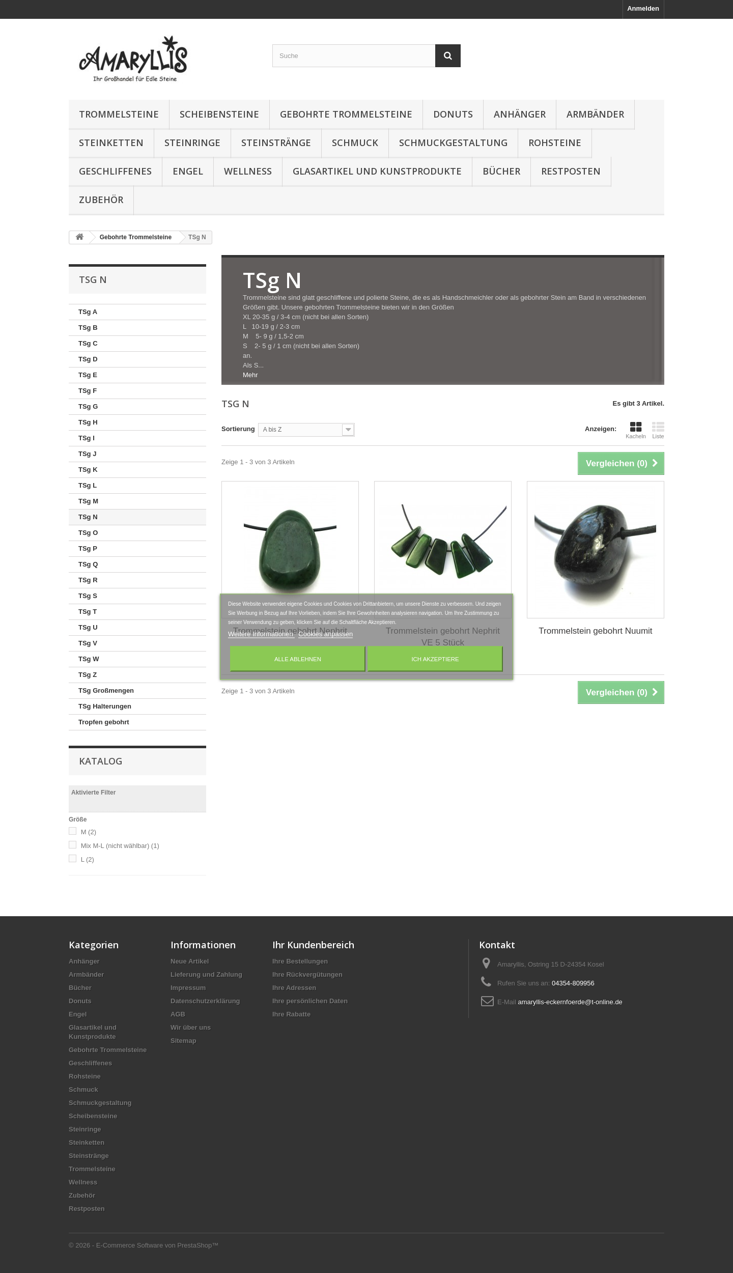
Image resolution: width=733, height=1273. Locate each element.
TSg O (88, 532)
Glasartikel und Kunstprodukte (377, 171)
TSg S (87, 596)
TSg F (87, 390)
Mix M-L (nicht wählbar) (120, 846)
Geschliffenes (115, 171)
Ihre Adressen (294, 988)
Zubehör (101, 199)
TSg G (88, 406)
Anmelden (643, 8)
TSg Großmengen (106, 690)
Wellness (248, 171)
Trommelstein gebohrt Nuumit (595, 631)
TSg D (88, 359)
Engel (188, 171)
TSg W (88, 659)
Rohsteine (554, 142)
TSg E (87, 375)
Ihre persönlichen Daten (310, 1001)
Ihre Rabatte (291, 1014)
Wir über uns (191, 1027)
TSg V (87, 643)
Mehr (250, 375)
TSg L (87, 485)
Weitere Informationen (261, 633)
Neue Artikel (190, 961)
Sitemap (183, 1040)
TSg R (88, 580)
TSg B (88, 327)
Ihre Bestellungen (300, 961)
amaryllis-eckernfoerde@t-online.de (570, 1002)
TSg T (87, 611)
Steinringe (192, 142)
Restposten (571, 171)
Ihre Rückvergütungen (307, 974)
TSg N (88, 517)
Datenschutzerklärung (205, 1001)
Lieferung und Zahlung (206, 974)
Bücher (501, 171)
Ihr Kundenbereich (313, 945)
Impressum (188, 988)
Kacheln (636, 430)
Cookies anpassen (325, 633)
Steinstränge (276, 142)
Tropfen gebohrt (103, 722)
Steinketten (111, 142)
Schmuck (355, 142)
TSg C (88, 343)
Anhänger (520, 114)
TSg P (87, 548)
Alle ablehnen (297, 659)
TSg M (88, 501)
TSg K (88, 469)
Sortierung (238, 429)
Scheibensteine (219, 114)
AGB (178, 1014)
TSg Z (87, 674)
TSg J (87, 454)
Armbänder (595, 114)
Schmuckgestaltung (453, 142)
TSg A (87, 312)
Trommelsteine (119, 114)
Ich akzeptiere (435, 659)
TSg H (88, 422)
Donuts (453, 114)
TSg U (88, 627)
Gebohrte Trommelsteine (346, 114)
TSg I (86, 438)
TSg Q (88, 564)
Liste (658, 430)
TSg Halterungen (104, 706)
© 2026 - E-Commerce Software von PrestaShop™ (143, 1245)
